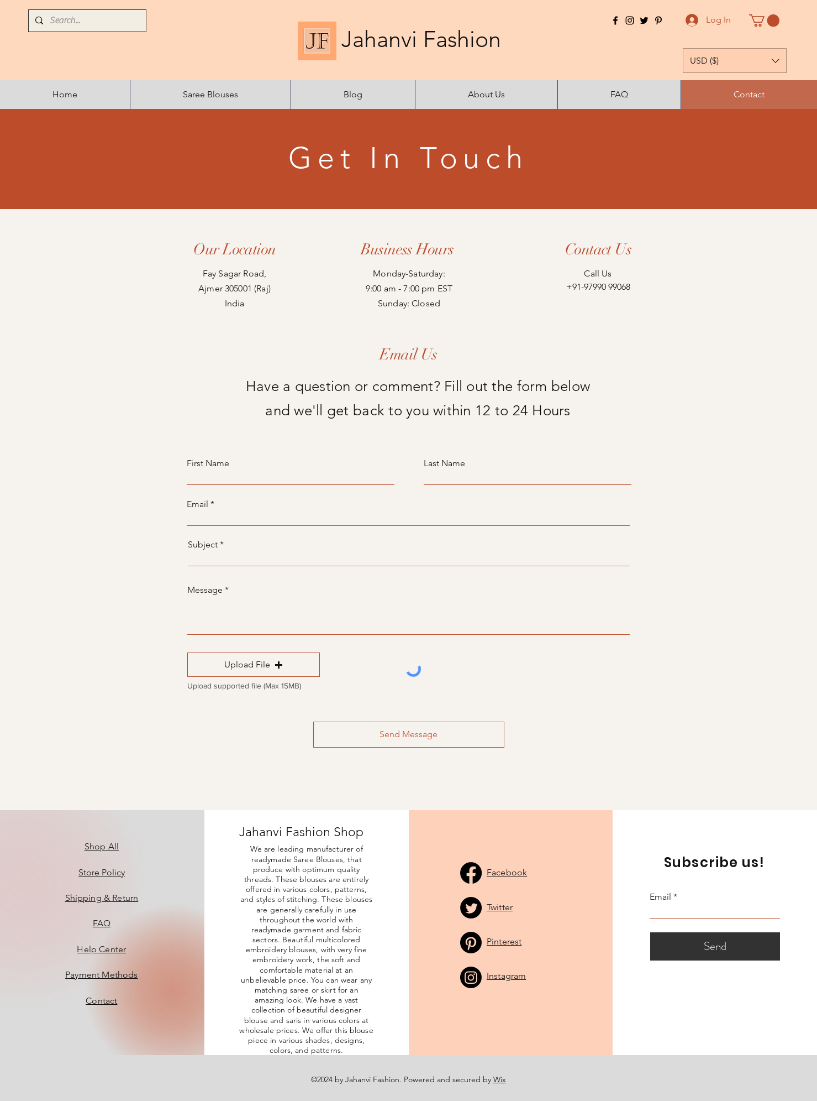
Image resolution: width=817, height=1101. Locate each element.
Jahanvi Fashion (409, 39)
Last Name (444, 463)
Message (205, 590)
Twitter (500, 907)
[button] (764, 20)
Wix (499, 1079)
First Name (208, 463)
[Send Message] (408, 735)
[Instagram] (629, 20)
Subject (203, 544)
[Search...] (86, 21)
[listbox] (735, 60)
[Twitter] (644, 20)
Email (197, 504)
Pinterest (504, 941)
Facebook (507, 872)
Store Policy (101, 872)
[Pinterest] (658, 20)
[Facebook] (615, 20)
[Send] (715, 946)
